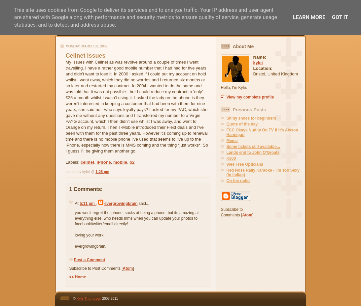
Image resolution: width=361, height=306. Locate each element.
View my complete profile (250, 97)
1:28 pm (102, 172)
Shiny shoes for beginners (251, 118)
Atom (128, 268)
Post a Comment (89, 260)
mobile (120, 162)
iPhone (103, 162)
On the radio (238, 181)
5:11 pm (88, 203)
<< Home (77, 277)
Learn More (309, 17)
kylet (258, 62)
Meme (232, 140)
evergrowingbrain (121, 203)
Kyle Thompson (89, 298)
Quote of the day (242, 124)
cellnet (87, 162)
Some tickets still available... (253, 146)
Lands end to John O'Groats (253, 152)
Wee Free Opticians (245, 164)
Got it (340, 17)
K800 (231, 158)
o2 (131, 162)
